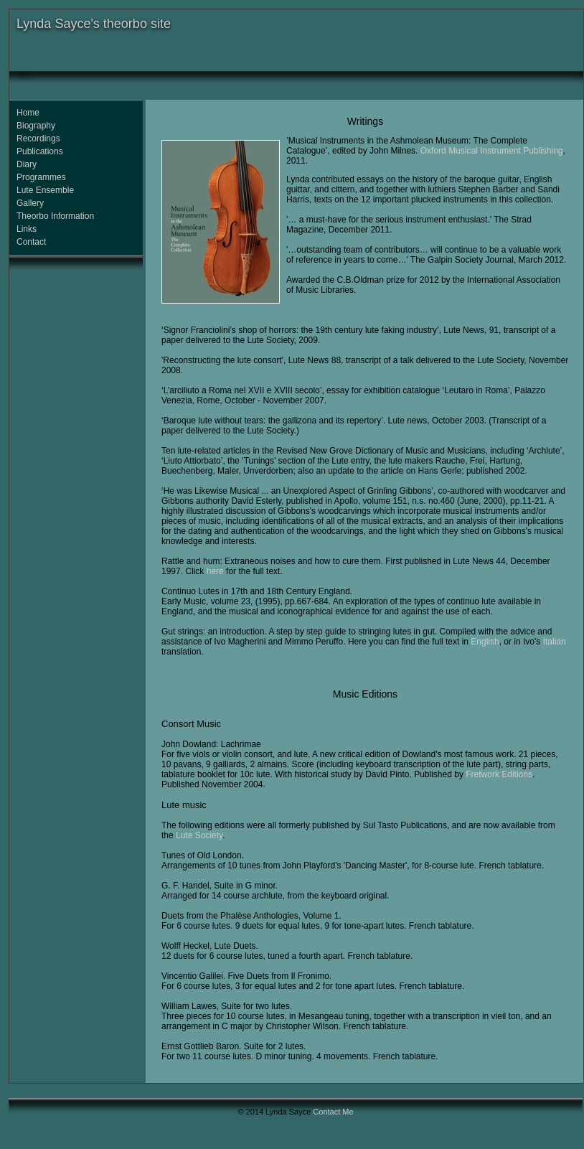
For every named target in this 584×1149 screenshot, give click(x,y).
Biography (36, 126)
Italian (554, 642)
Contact (31, 242)
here (215, 571)
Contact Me (333, 1111)
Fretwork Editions (499, 774)
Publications (40, 151)
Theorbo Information (55, 216)
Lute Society (199, 835)
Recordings (38, 138)
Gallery (30, 203)
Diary (27, 164)
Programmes (41, 177)
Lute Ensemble (45, 190)
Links (27, 229)
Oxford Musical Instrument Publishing (491, 151)
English (485, 642)
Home (28, 113)
